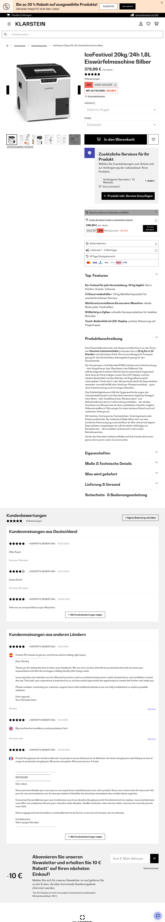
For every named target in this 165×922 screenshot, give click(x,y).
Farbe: (88, 118)
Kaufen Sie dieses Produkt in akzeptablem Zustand (116, 219)
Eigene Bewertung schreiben (134, 517)
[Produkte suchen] (82, 34)
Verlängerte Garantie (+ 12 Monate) (119, 181)
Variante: (89, 103)
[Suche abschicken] (5, 34)
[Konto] (141, 24)
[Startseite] (10, 45)
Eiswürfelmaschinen (45, 45)
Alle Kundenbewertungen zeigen (86, 614)
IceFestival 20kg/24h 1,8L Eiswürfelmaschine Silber (86, 45)
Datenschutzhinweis (150, 868)
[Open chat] (158, 916)
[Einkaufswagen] (156, 24)
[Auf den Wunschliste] (153, 139)
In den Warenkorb (116, 139)
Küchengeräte (22, 45)
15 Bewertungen (92, 79)
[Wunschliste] (148, 24)
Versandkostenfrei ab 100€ (144, 15)
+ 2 (74, 139)
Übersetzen (150, 713)
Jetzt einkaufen (122, 6)
